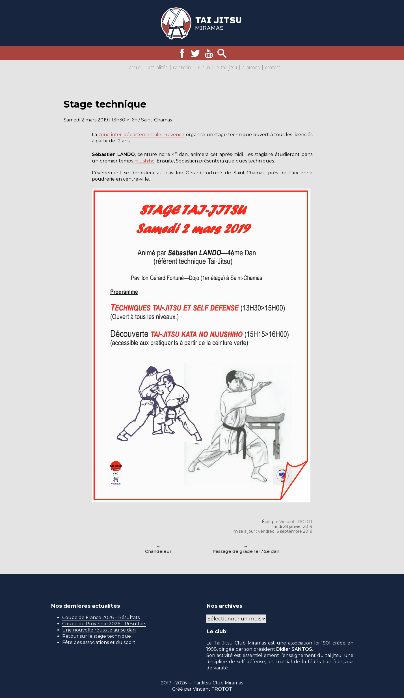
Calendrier (182, 67)
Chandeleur (158, 551)
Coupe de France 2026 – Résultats (101, 617)
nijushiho (145, 161)
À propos (251, 67)
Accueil (136, 67)
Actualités (158, 67)
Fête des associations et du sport (98, 642)
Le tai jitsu (226, 67)
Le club (203, 67)
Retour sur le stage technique (96, 636)
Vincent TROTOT (295, 521)
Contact (272, 67)
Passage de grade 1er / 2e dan (246, 551)
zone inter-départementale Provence (142, 134)
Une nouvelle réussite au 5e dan (99, 630)
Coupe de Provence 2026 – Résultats (104, 623)
